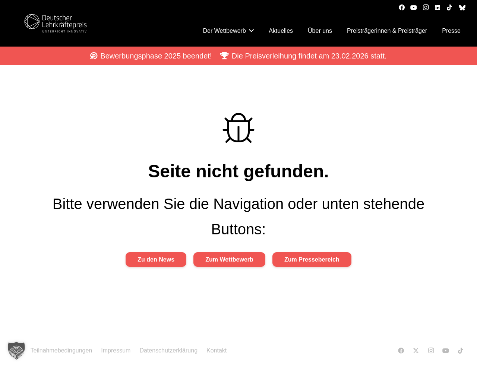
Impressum (115, 350)
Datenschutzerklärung (168, 350)
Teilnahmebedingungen (61, 350)
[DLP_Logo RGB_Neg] (55, 23)
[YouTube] (414, 7)
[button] (16, 350)
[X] (415, 350)
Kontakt (216, 350)
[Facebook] (402, 7)
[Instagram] (426, 7)
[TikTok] (449, 7)
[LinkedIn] (437, 7)
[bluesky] (462, 7)
